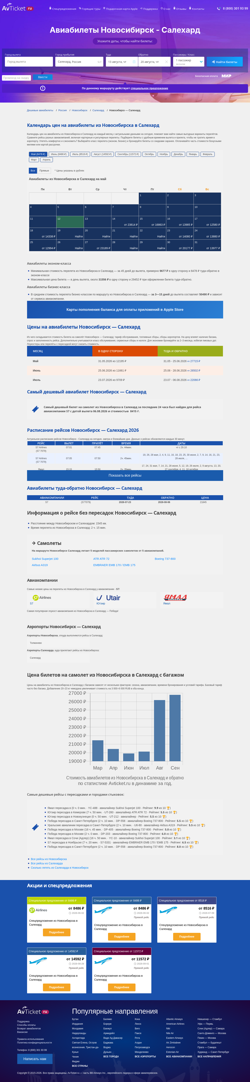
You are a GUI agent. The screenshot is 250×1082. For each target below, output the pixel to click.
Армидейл (109, 1032)
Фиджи (76, 1060)
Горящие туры (94, 9)
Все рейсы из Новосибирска (49, 858)
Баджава (108, 1042)
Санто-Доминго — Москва (212, 1032)
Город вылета (13, 55)
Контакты (192, 9)
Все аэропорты (145, 1056)
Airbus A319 (40, 564)
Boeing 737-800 (165, 558)
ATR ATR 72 (101, 558)
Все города (111, 1056)
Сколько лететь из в (60, 867)
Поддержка (148, 9)
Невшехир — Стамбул (210, 1018)
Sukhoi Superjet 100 (45, 558)
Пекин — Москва (207, 1037)
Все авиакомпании (179, 1056)
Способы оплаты (26, 1024)
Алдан (138, 1042)
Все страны (80, 1065)
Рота (137, 1037)
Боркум (108, 1023)
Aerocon (170, 1046)
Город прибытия (64, 55)
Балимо (108, 1018)
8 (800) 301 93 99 (235, 8)
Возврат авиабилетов (29, 1028)
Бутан (75, 1018)
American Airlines (175, 1023)
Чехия (75, 1056)
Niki (168, 1028)
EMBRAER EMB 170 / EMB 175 (114, 564)
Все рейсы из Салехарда (47, 862)
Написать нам (34, 1058)
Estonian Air (172, 1051)
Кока (137, 1018)
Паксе (138, 1032)
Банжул (108, 1028)
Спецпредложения (69, 9)
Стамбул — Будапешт (210, 1042)
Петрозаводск (142, 1046)
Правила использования (30, 1038)
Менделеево (142, 1051)
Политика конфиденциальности (34, 1042)
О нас (163, 9)
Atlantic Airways (174, 1018)
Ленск (138, 1023)
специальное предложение (149, 87)
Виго (137, 1028)
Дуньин (108, 1051)
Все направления (209, 1056)
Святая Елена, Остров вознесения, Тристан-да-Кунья (85, 1047)
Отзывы (176, 9)
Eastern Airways (174, 1037)
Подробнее (56, 931)
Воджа (107, 1046)
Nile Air (170, 1032)
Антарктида (78, 1037)
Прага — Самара (207, 1046)
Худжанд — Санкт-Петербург (213, 1051)
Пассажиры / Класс (184, 55)
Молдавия (77, 1028)
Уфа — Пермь (205, 1023)
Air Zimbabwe (173, 1042)
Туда (108, 55)
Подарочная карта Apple (122, 9)
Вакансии (22, 1031)
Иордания (77, 1023)
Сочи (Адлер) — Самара (211, 1028)
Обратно (143, 55)
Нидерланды (79, 1032)
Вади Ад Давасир (113, 1037)
